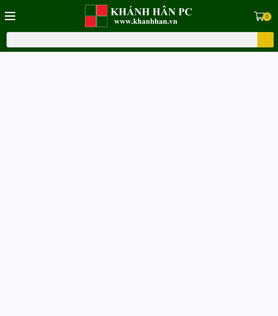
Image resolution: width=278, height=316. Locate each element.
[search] (265, 39)
